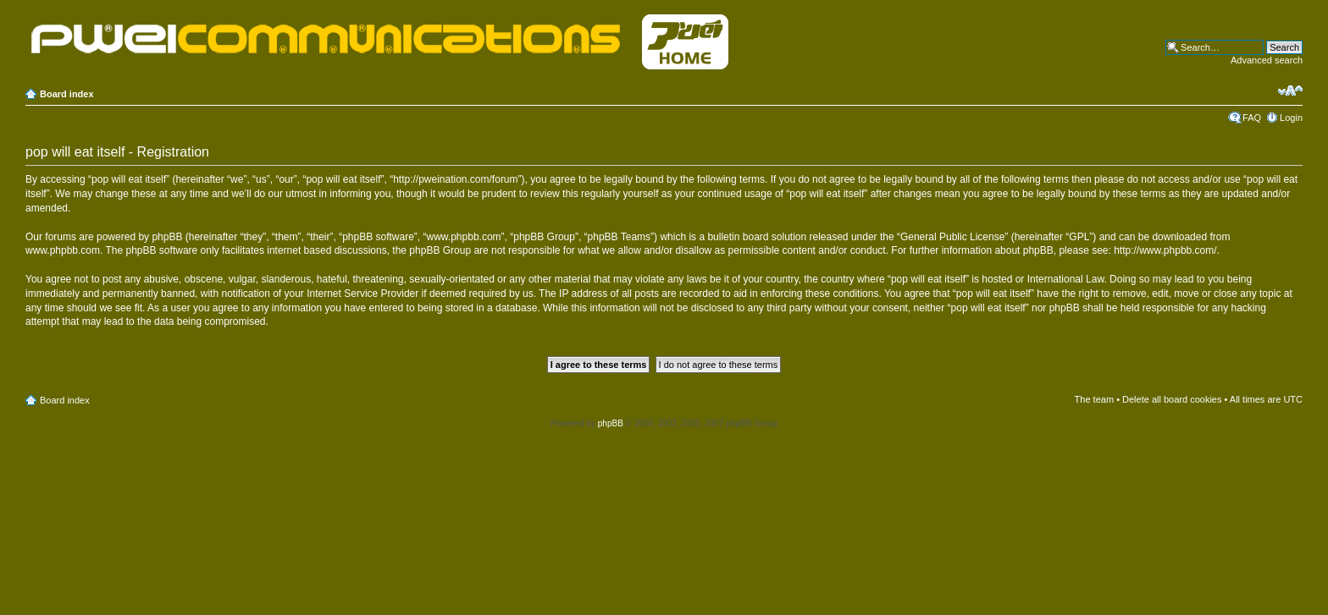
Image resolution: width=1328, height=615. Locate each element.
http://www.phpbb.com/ (1165, 250)
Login (1291, 118)
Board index (67, 94)
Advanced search (1267, 60)
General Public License (952, 237)
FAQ (1251, 118)
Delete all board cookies (1171, 399)
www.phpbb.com (62, 250)
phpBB (610, 423)
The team (1094, 399)
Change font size (1290, 90)
